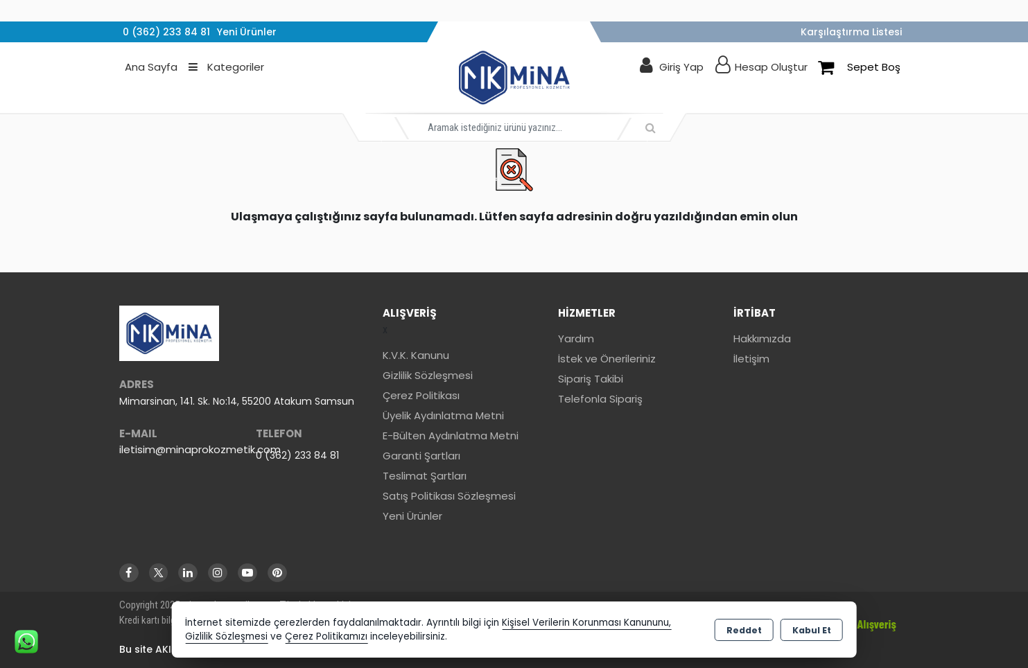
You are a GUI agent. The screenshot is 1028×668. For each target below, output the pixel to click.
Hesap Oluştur (771, 67)
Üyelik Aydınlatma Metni (443, 415)
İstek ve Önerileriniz (607, 358)
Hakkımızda (762, 338)
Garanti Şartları (421, 455)
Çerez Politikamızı (326, 636)
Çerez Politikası (421, 395)
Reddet (744, 630)
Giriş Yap (681, 67)
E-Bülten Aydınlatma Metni (451, 435)
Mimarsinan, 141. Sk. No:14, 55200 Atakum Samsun (236, 401)
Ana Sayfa (151, 67)
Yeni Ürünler (412, 516)
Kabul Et (811, 630)
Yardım (576, 338)
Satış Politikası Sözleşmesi (449, 496)
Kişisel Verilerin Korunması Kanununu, (586, 622)
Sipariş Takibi (590, 378)
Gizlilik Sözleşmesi (428, 375)
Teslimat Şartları (425, 475)
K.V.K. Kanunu (416, 355)
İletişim (751, 358)
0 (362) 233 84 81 (297, 455)
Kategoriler (226, 67)
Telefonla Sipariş (600, 399)
